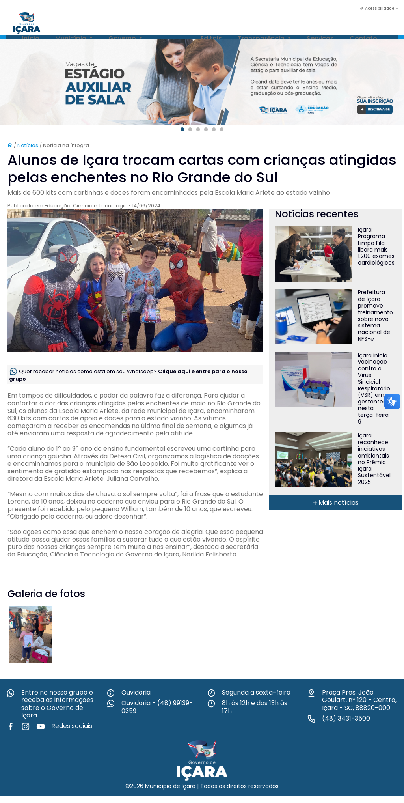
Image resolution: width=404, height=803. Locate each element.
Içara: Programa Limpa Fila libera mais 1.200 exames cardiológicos (376, 246)
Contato (363, 38)
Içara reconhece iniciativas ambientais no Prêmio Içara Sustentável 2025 (374, 458)
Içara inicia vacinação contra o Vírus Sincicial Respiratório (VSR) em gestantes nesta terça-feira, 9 (374, 388)
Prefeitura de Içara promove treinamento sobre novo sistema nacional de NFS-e (375, 315)
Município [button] (71, 38)
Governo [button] (123, 38)
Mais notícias (335, 502)
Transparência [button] (262, 38)
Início (30, 38)
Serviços (320, 38)
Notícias (171, 38)
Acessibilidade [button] (377, 8)
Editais (211, 38)
